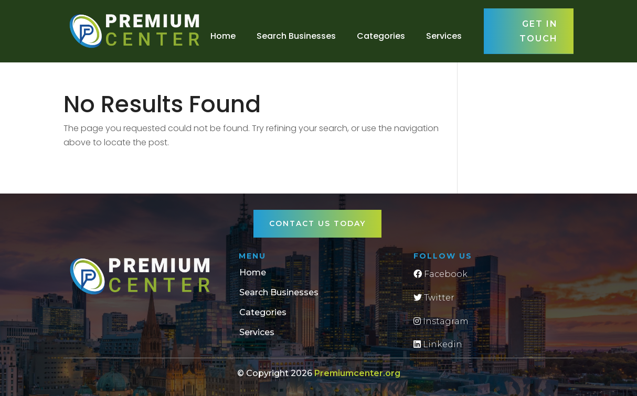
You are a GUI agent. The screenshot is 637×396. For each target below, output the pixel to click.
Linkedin (437, 344)
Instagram (441, 321)
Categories (381, 36)
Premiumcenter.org (357, 373)
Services (444, 36)
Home (223, 36)
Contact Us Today (317, 223)
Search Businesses (296, 36)
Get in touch (538, 31)
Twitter (433, 298)
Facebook (440, 274)
